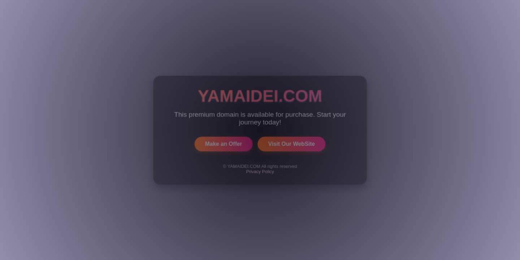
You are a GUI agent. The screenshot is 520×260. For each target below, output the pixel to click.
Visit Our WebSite (291, 143)
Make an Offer (223, 143)
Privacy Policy (260, 171)
